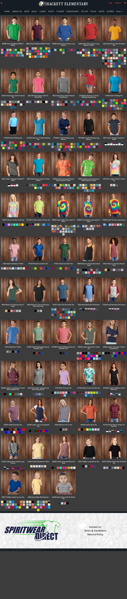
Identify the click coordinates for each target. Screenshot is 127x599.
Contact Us (95, 527)
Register (118, 3)
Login (110, 3)
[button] (1, 3)
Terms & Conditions (95, 530)
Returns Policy (95, 534)
